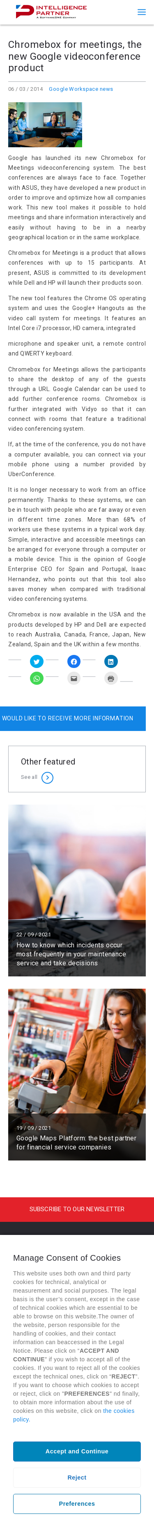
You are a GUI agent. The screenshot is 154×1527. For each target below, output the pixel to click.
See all (29, 777)
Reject (76, 1477)
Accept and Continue (77, 1451)
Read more (77, 890)
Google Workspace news (81, 89)
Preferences (77, 1503)
